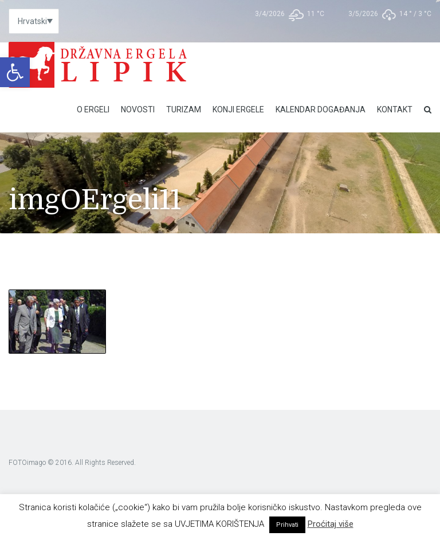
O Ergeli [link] (93, 109)
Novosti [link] (138, 109)
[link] (15, 72)
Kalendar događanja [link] (321, 109)
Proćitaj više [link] (330, 524)
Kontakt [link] (394, 109)
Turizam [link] (183, 109)
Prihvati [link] (287, 525)
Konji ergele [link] (238, 109)
